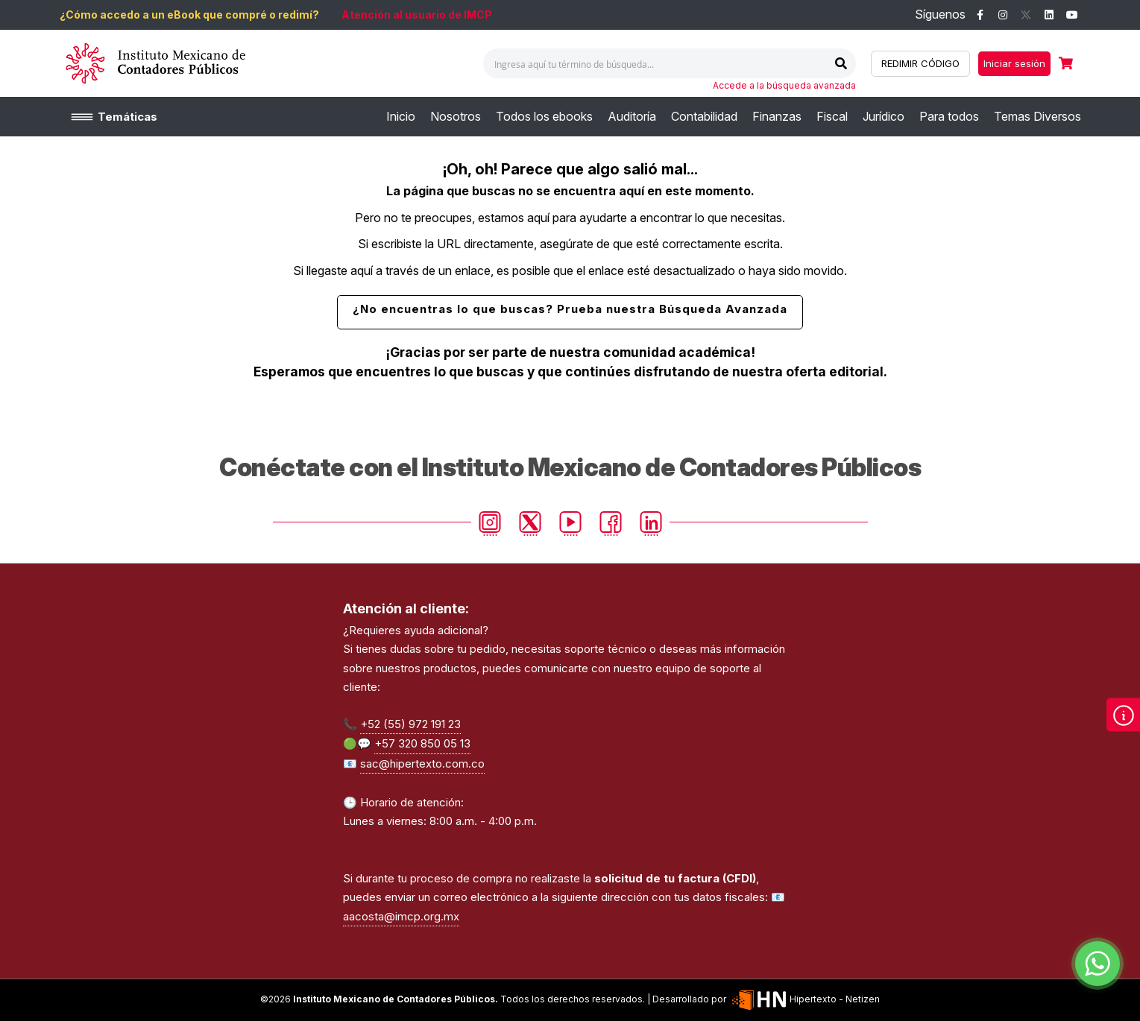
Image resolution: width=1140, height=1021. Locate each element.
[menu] (733, 116)
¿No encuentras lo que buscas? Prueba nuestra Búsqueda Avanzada (570, 309)
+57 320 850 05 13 (422, 743)
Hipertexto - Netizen (804, 999)
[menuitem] (400, 116)
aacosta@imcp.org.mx (401, 916)
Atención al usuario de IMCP (416, 14)
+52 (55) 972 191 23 (410, 724)
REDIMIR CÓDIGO (920, 63)
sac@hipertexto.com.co (422, 763)
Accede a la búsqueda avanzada (784, 85)
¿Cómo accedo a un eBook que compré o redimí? (189, 14)
